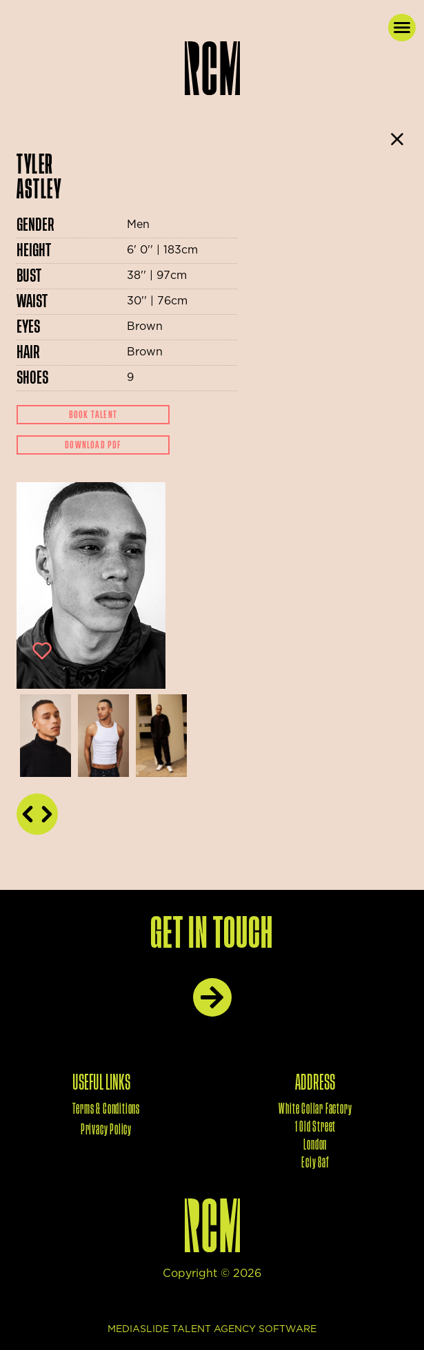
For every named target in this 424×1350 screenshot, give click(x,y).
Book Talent (93, 415)
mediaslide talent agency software (212, 1329)
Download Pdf (93, 445)
